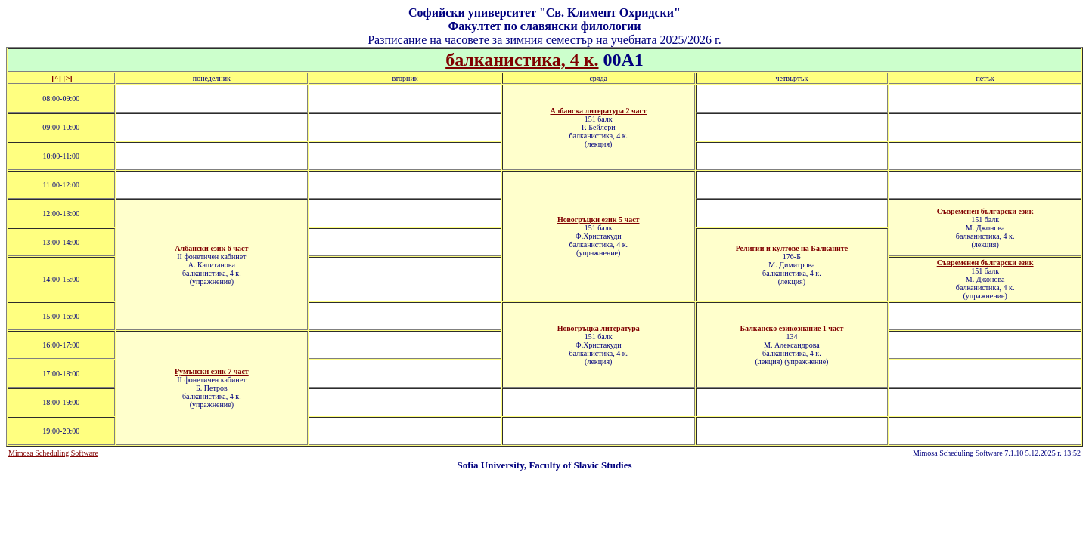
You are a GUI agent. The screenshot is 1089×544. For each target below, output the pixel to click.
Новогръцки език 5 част (598, 219)
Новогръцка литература (598, 328)
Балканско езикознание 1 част (791, 328)
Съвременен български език (985, 211)
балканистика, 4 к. (521, 60)
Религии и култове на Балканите (792, 248)
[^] (55, 78)
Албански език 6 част (211, 248)
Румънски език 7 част (212, 371)
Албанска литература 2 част (598, 111)
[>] (67, 78)
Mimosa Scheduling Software (53, 453)
